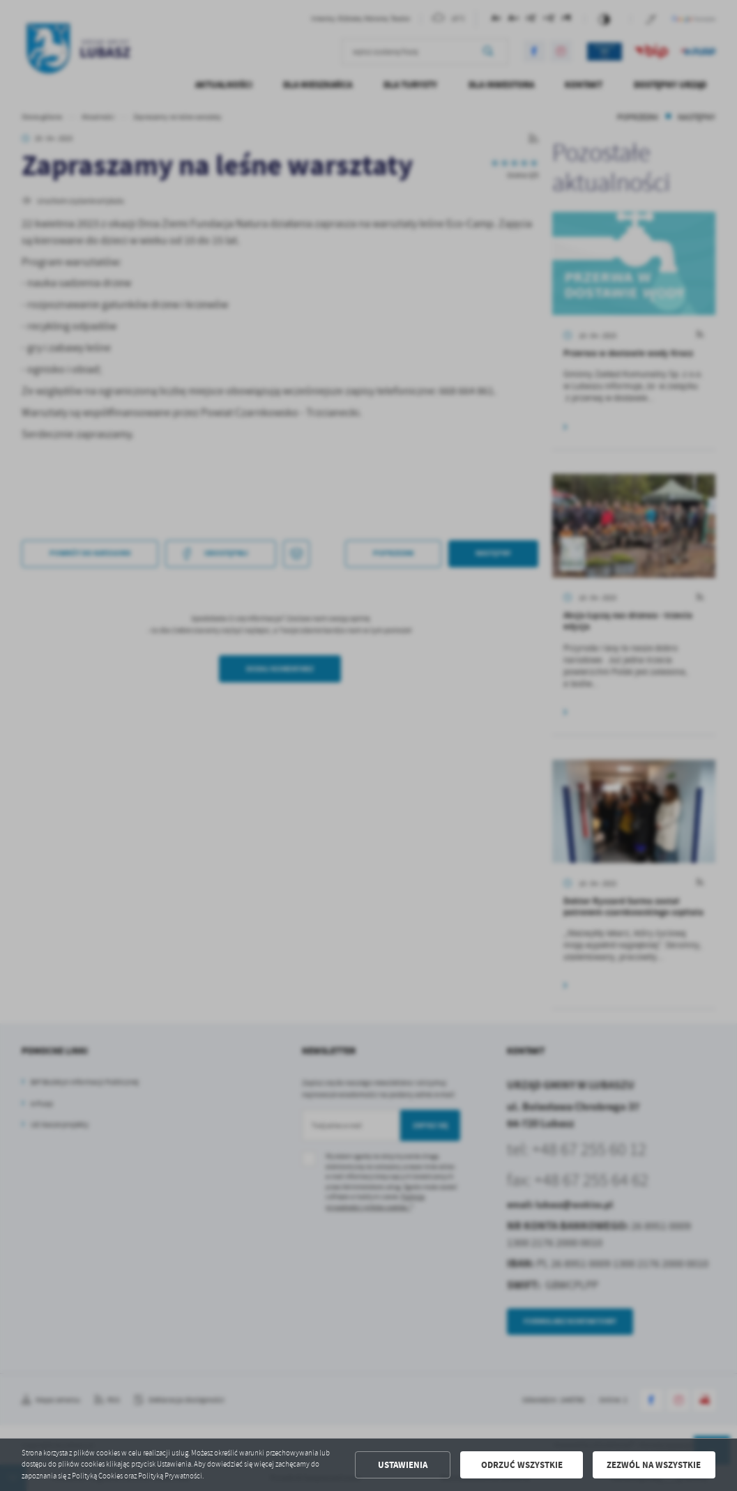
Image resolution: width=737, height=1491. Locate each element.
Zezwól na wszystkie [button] (654, 1465)
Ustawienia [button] (402, 1465)
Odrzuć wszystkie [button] (522, 1465)
